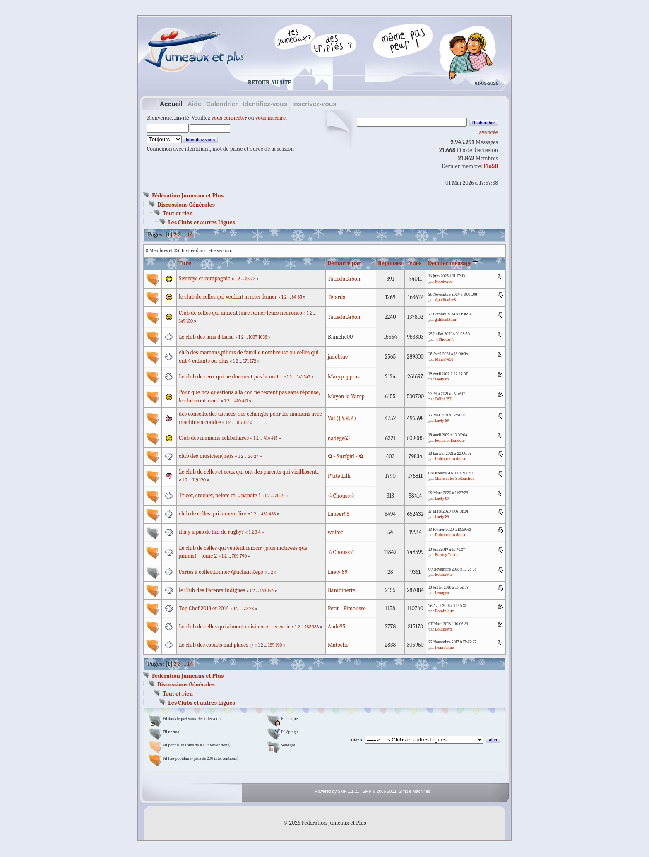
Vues (415, 263)
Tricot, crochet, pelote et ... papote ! (219, 495)
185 (308, 627)
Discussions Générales (186, 204)
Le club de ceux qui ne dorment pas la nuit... (230, 376)
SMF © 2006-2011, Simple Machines (396, 791)
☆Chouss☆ (444, 339)
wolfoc (335, 532)
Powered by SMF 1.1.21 (337, 791)
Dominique (444, 611)
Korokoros (443, 281)
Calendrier (222, 103)
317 (246, 422)
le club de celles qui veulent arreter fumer (228, 296)
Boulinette (443, 574)
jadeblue (338, 356)
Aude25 (337, 626)
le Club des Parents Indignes (212, 590)
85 (300, 297)
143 (263, 590)
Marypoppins (344, 376)
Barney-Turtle (446, 554)
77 (245, 608)
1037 (253, 337)
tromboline (444, 647)
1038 (262, 337)
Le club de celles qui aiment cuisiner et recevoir (234, 626)
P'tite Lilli (339, 475)
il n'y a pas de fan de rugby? (211, 531)
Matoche (338, 644)
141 (300, 377)
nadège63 (339, 438)
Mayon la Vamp (346, 396)
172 (253, 361)
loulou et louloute (450, 440)
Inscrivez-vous (314, 103)
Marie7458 (444, 359)
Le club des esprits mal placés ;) (216, 644)
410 (237, 401)
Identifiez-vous (265, 103)
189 (271, 645)
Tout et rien (178, 213)
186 (315, 627)
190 (278, 645)
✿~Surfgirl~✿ (346, 456)
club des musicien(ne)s (206, 456)
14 (190, 234)
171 (246, 361)
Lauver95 (338, 514)
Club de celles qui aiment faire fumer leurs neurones (240, 312)
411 (245, 401)
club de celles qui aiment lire (212, 513)
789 (235, 556)
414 (267, 438)
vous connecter (229, 117)
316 (239, 422)
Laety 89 (442, 379)
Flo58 (491, 166)
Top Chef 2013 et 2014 (204, 608)
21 (283, 495)
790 (243, 556)
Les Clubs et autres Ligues (201, 222)
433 (272, 514)
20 (277, 495)
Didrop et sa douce (450, 458)
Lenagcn (442, 592)
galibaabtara (445, 319)
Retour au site (269, 82)
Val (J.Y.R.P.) (342, 418)
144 (270, 590)
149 (182, 321)
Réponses (390, 263)
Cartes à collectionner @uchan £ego (221, 571)
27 (253, 279)
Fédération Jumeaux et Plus (188, 195)
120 (202, 480)
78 (251, 608)
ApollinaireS (445, 299)
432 (264, 514)
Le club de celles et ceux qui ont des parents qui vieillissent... (249, 471)
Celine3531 (444, 399)
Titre (184, 263)
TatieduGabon (344, 278)
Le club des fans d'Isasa (206, 336)
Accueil (171, 103)
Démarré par (344, 263)
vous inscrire (270, 117)
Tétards (336, 297)
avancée (488, 132)
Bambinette (341, 590)
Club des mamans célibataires (214, 437)
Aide (194, 103)
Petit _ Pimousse (347, 608)
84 (294, 297)
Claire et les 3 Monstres (454, 478)
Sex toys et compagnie (205, 278)
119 (195, 480)
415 (274, 438)
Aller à (356, 740)
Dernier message (453, 263)
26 (247, 279)
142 (307, 377)
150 (189, 321)
